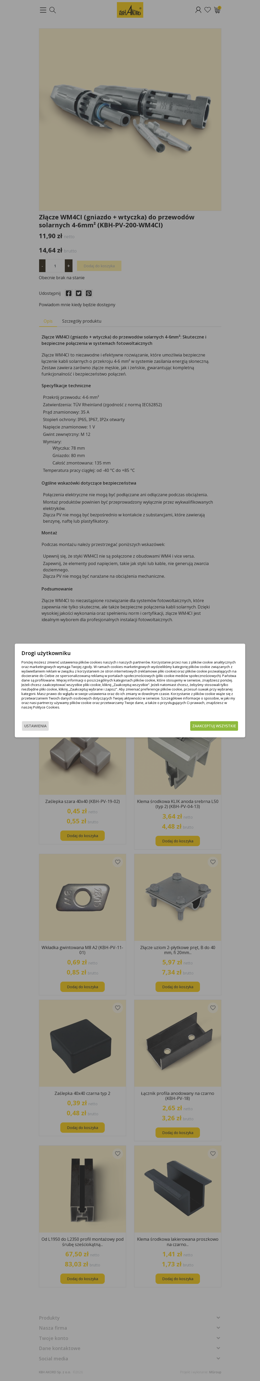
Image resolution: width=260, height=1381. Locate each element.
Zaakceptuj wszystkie (203, 726)
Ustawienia (46, 726)
